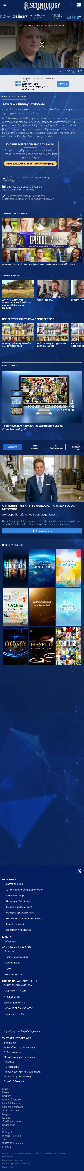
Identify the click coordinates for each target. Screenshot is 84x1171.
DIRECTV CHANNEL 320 (18, 985)
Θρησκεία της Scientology (17, 1076)
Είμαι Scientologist (15, 924)
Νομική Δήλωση (8, 1167)
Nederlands (8, 1125)
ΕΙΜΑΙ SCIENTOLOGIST (14, 96)
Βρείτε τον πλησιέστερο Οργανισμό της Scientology (26, 179)
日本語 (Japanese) (11, 1121)
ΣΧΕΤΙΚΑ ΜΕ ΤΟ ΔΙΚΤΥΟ (16, 947)
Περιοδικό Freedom (14, 1081)
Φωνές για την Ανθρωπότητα (20, 913)
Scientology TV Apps (15, 1014)
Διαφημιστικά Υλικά (14, 974)
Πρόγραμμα (10, 941)
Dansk (5, 1092)
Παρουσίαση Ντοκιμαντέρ (17, 930)
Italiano (6, 1117)
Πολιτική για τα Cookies (12, 1160)
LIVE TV (7, 937)
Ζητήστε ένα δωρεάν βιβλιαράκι (22, 188)
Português (8, 1132)
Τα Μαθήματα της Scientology (19, 1047)
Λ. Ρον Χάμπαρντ (13, 1052)
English (6, 1088)
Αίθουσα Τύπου (12, 963)
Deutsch (6, 1096)
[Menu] (5, 5)
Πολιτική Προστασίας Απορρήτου (16, 1163)
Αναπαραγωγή (42, 531)
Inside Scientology (15, 895)
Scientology (10, 1042)
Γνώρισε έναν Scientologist (19, 907)
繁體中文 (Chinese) (12, 1143)
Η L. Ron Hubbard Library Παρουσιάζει (24, 918)
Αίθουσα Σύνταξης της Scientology (22, 1071)
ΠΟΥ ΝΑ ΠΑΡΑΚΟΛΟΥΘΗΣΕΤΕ (20, 981)
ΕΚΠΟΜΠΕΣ (9, 879)
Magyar (6, 1114)
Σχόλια (8, 968)
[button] (82, 447)
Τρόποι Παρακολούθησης (17, 957)
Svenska (6, 1139)
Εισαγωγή (10, 951)
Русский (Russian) (12, 1135)
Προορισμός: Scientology (18, 901)
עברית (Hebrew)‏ (10, 1110)
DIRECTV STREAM (15, 991)
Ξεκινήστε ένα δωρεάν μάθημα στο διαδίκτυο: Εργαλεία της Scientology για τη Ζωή (28, 197)
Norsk (5, 1128)
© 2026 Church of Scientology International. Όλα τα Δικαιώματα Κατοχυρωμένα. (35, 1153)
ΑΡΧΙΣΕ (63, 83)
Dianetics (9, 1062)
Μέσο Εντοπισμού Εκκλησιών (19, 1057)
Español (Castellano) (13, 1106)
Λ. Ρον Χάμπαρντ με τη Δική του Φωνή (24, 890)
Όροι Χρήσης (7, 1156)
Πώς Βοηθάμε (11, 1067)
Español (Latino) (11, 1103)
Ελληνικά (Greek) (11, 1099)
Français (6, 1146)
